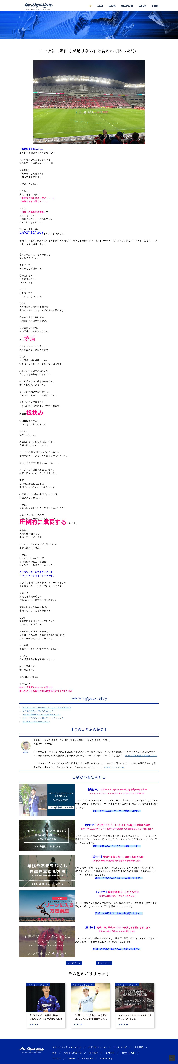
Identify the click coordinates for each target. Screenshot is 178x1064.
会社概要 (93, 1053)
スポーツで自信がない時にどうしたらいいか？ (43, 718)
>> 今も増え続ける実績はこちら (141, 755)
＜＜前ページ (74, 963)
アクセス (56, 1058)
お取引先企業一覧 (73, 1053)
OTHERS (155, 6)
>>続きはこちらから (114, 767)
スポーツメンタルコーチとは (66, 1047)
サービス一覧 (120, 1047)
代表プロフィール (97, 1047)
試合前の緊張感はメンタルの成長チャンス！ (42, 714)
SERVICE (112, 6)
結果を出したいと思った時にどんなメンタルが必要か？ (47, 707)
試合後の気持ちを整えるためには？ (38, 711)
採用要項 (110, 1053)
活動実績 (138, 1047)
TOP (90, 6)
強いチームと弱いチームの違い (36, 721)
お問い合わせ (128, 1053)
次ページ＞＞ (104, 963)
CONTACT (143, 6)
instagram (87, 1058)
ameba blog (106, 1058)
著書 (54, 1053)
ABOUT (100, 6)
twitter (71, 1058)
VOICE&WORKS (127, 6)
